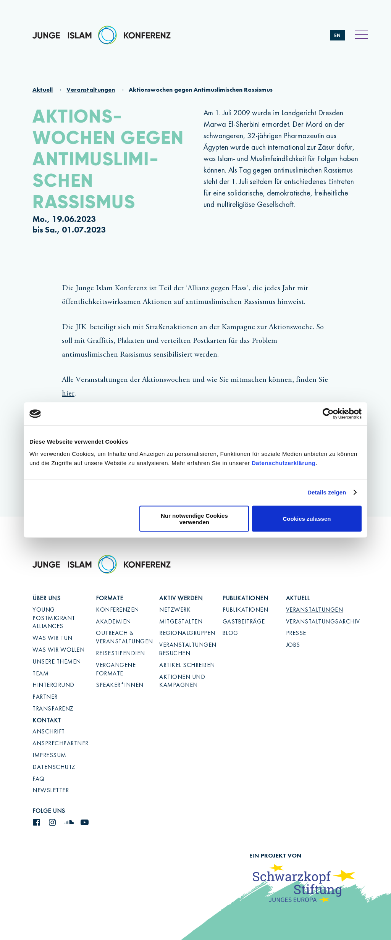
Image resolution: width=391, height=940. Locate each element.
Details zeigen (326, 492)
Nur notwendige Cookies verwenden (194, 518)
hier (68, 394)
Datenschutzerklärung (284, 462)
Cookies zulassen (307, 518)
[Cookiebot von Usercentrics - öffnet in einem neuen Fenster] (328, 414)
